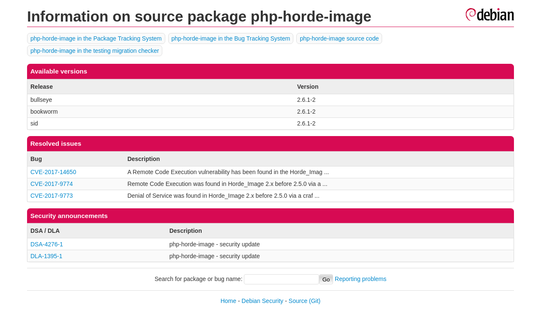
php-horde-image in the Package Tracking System (96, 38)
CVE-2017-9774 (51, 183)
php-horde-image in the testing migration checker (94, 50)
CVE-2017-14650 (53, 172)
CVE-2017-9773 (51, 195)
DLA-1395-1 (46, 256)
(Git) (314, 300)
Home (228, 300)
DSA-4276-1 (46, 244)
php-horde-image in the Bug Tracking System (231, 38)
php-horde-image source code (339, 38)
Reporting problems (360, 279)
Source (298, 300)
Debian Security (263, 300)
